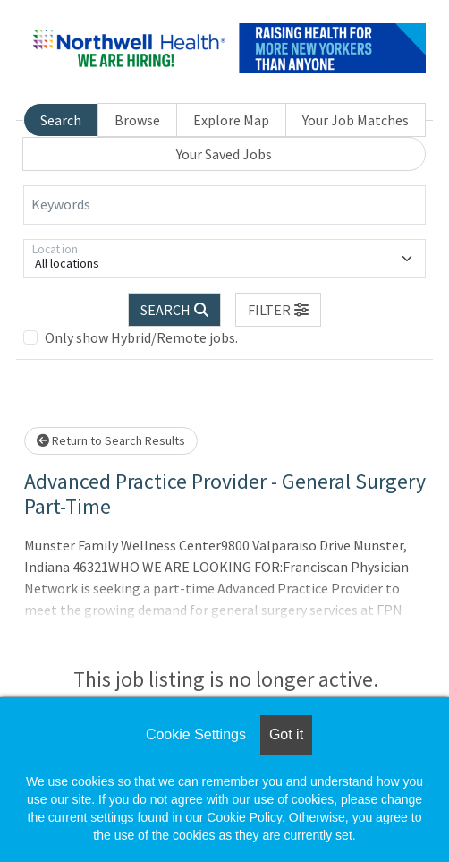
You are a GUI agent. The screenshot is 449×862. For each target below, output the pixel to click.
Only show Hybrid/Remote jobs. (141, 337)
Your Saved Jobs (224, 154)
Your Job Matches (355, 120)
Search (60, 120)
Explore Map (231, 120)
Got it (286, 734)
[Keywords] (224, 205)
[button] (278, 310)
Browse (137, 120)
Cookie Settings (196, 734)
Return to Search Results (111, 440)
